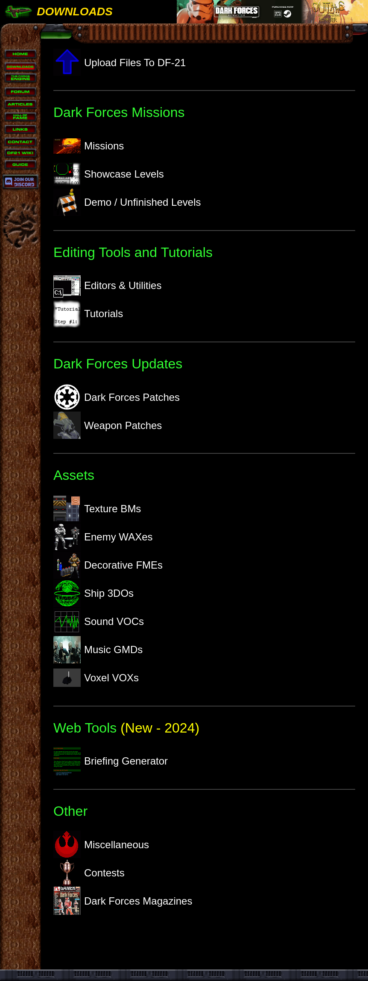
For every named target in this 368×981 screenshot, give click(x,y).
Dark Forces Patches (116, 397)
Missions (88, 146)
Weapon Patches (107, 425)
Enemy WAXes (103, 537)
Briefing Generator (110, 761)
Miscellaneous (101, 844)
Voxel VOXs (96, 678)
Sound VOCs (98, 621)
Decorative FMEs (108, 565)
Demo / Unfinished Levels (127, 202)
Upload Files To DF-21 (119, 62)
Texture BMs (97, 509)
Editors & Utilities (107, 285)
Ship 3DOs (93, 593)
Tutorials (88, 313)
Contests (89, 872)
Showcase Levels (108, 174)
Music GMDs (98, 649)
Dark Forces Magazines (122, 901)
